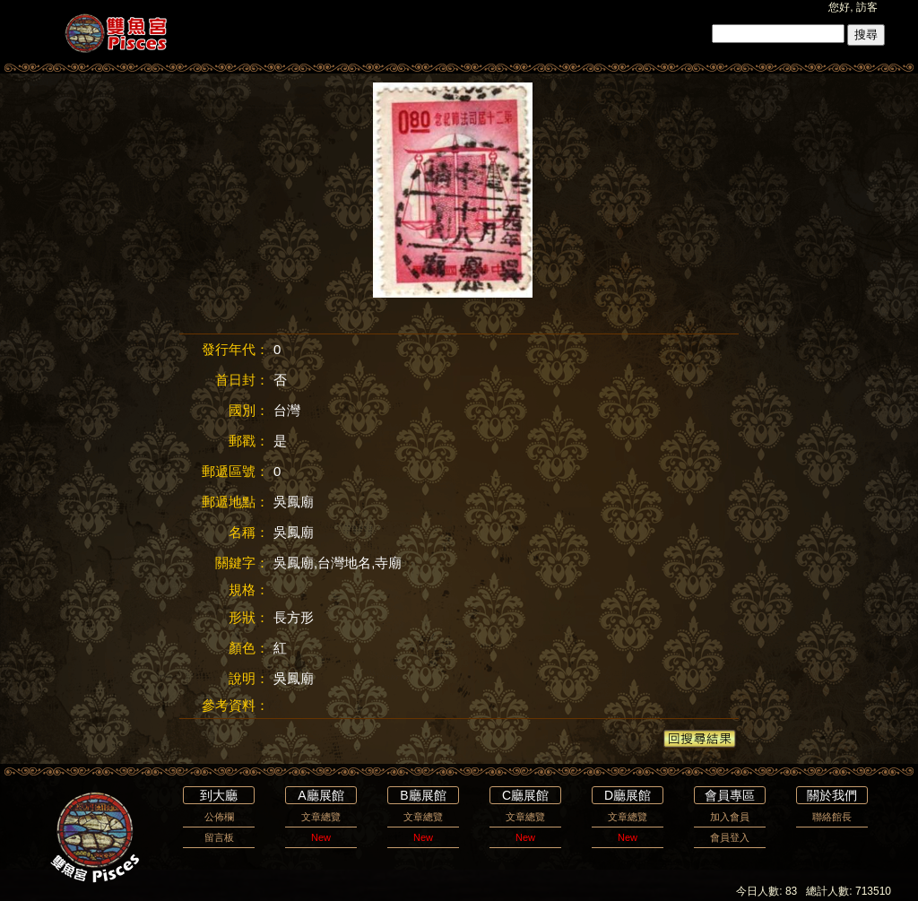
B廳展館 (423, 795)
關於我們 (832, 795)
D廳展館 (627, 795)
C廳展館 (525, 795)
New (321, 837)
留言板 (219, 837)
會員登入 (729, 837)
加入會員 (729, 816)
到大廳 (219, 795)
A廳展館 (320, 795)
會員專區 (730, 795)
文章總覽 (321, 816)
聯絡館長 (832, 816)
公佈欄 (219, 816)
